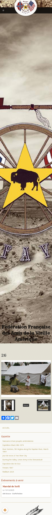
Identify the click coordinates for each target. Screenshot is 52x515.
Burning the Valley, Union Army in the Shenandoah (22, 459)
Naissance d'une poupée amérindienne (17, 441)
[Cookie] (5, 510)
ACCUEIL (5, 428)
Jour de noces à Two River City (14, 455)
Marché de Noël (11, 486)
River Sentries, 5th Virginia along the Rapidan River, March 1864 (25, 450)
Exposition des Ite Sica (11, 464)
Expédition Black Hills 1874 (13, 445)
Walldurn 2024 (8, 472)
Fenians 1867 (7, 468)
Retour (26, 405)
